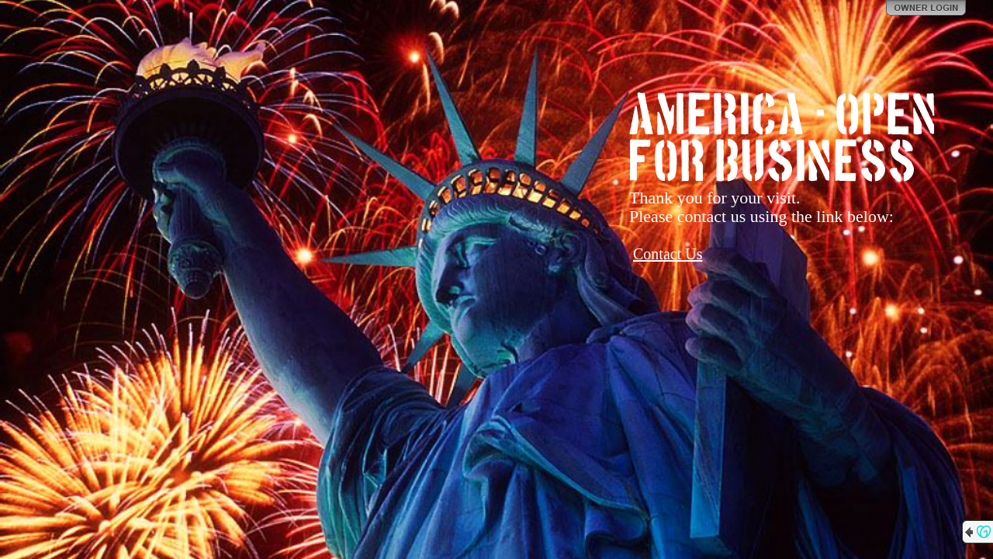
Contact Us (667, 253)
